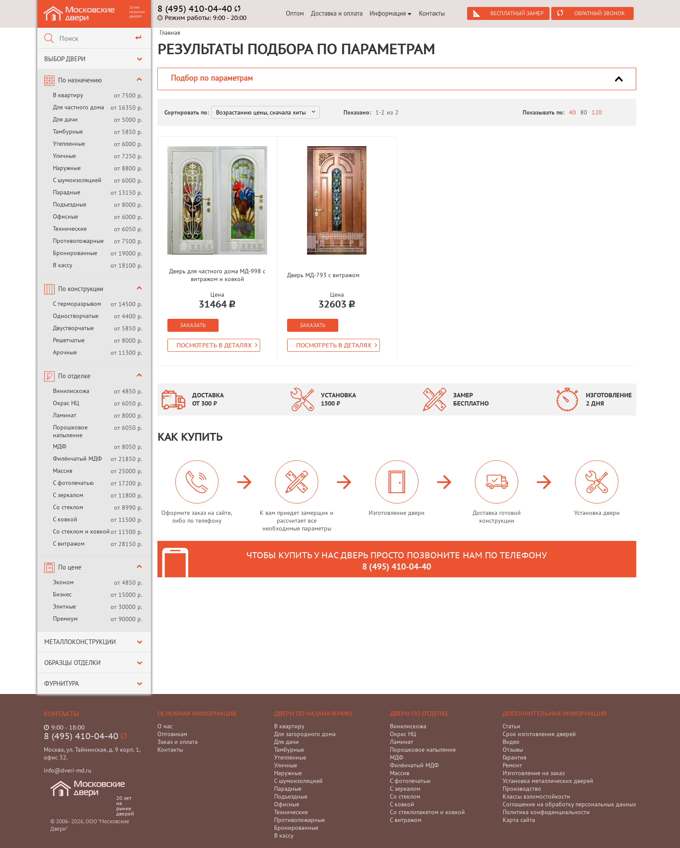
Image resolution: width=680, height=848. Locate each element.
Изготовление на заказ (534, 773)
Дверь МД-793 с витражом (323, 275)
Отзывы (513, 749)
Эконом (63, 582)
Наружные (67, 168)
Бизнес (62, 594)
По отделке (74, 376)
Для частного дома (78, 107)
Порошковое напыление (70, 431)
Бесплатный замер (516, 13)
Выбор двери (64, 59)
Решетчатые (69, 340)
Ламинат (64, 415)
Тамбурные (68, 131)
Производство (522, 788)
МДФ (59, 446)
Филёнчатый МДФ (77, 458)
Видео (511, 742)
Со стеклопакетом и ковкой (427, 812)
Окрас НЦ (66, 403)
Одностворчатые (75, 316)
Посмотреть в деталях (217, 345)
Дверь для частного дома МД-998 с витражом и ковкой (217, 275)
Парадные (66, 192)
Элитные (64, 606)
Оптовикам (172, 734)
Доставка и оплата (337, 13)
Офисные (65, 216)
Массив (62, 471)
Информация (390, 13)
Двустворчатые (73, 328)
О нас (165, 726)
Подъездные (69, 204)
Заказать (193, 325)
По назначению (80, 80)
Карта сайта (519, 820)
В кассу (62, 265)
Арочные (65, 352)
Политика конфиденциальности (546, 812)
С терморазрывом (77, 304)
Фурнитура (61, 683)
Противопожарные (78, 241)
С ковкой (65, 519)
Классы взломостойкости (536, 796)
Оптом (295, 13)
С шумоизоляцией (77, 180)
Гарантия (514, 757)
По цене (70, 567)
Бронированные (75, 253)
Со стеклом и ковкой (81, 531)
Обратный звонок (599, 13)
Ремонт (512, 765)
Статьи (511, 726)
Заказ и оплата (177, 742)
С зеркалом (68, 495)
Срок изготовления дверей (539, 734)
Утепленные (69, 143)
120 (597, 112)
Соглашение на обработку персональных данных (569, 804)
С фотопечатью (73, 483)
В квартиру (68, 95)
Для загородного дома (305, 734)
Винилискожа (71, 391)
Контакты (432, 13)
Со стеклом (68, 507)
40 (572, 112)
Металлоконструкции (80, 642)
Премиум (65, 618)
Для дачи (65, 119)
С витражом (69, 543)
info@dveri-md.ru (68, 770)
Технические (70, 228)
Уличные (64, 156)
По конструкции (80, 289)
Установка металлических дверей (548, 781)
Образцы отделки (72, 662)
